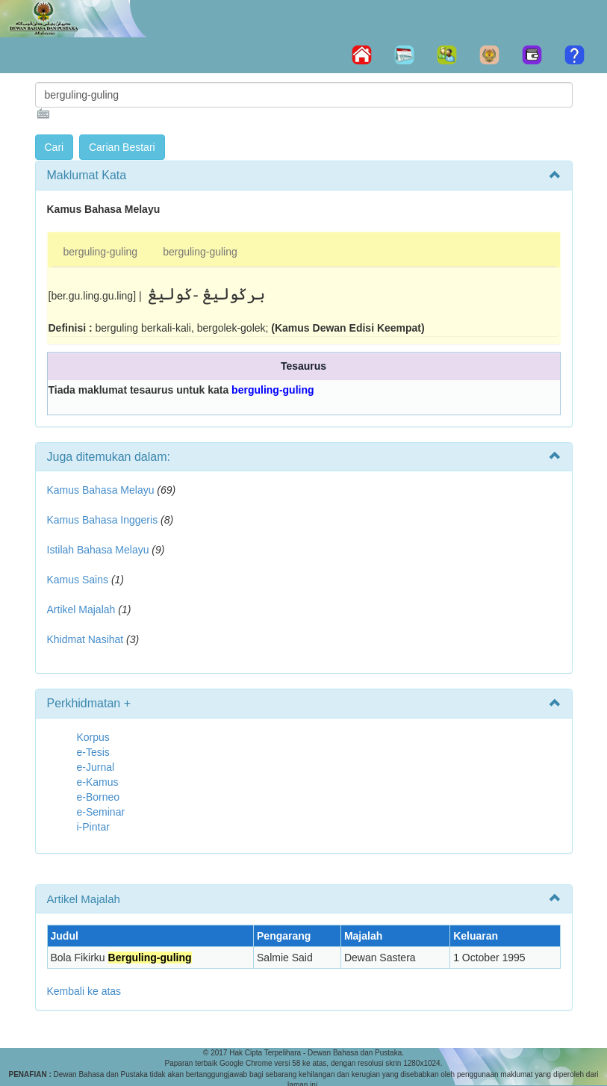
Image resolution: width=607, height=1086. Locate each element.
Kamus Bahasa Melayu (102, 490)
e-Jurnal (96, 767)
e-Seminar (101, 812)
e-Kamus (98, 782)
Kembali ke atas (84, 991)
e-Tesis (93, 752)
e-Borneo (98, 797)
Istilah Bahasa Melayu (98, 550)
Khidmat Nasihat (85, 639)
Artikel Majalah (81, 609)
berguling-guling (100, 252)
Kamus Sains (77, 580)
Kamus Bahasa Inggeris (102, 520)
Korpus (93, 737)
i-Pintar (93, 827)
